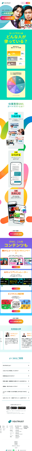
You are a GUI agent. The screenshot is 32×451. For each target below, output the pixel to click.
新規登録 (28, 3)
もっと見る (16, 267)
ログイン (23, 3)
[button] (7, 18)
